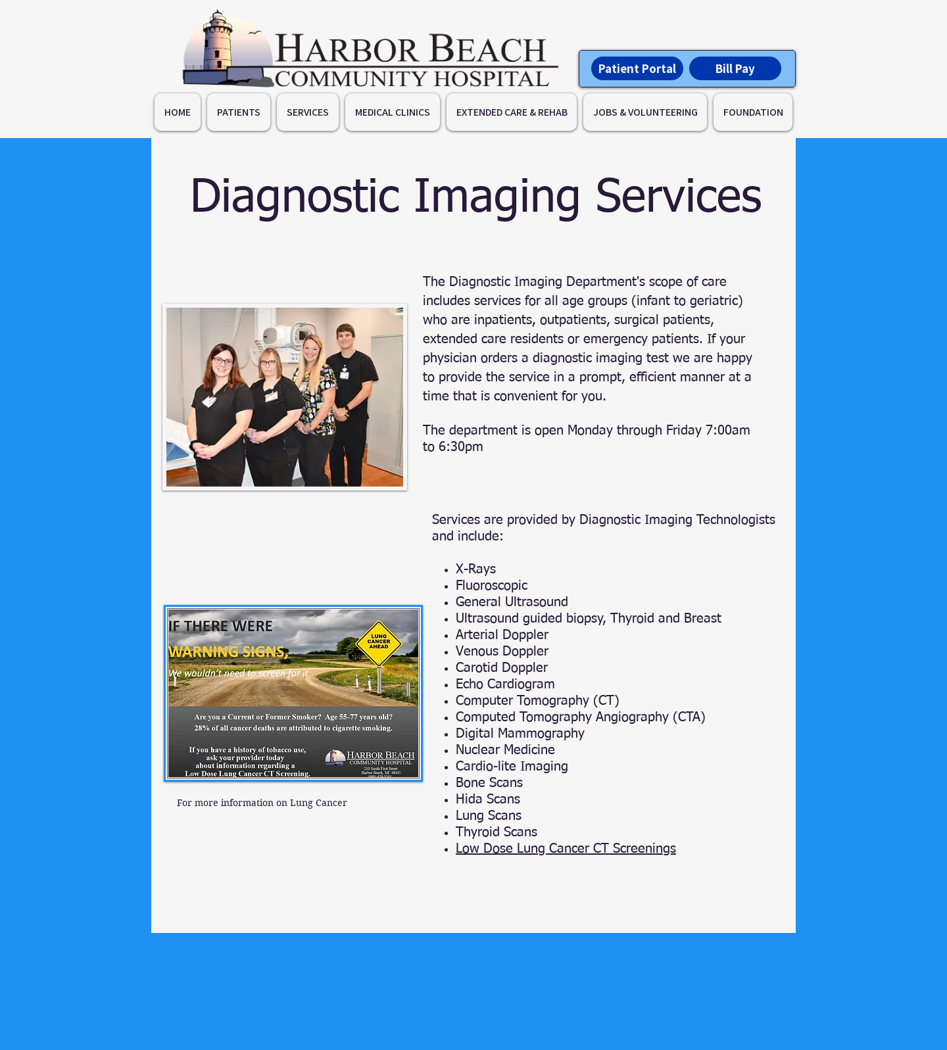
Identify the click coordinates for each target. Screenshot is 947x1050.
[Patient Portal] (637, 68)
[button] (238, 112)
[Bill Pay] (735, 68)
